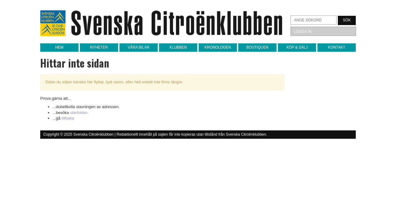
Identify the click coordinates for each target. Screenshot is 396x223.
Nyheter (99, 47)
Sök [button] (347, 20)
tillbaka (68, 118)
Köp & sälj (297, 47)
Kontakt (336, 47)
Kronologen (217, 47)
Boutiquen (257, 47)
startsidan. (79, 112)
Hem (59, 47)
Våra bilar (138, 47)
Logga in (303, 31)
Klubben (178, 47)
